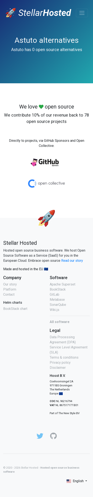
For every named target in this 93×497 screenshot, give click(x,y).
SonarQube (58, 305)
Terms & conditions (64, 357)
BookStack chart (15, 309)
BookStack (58, 289)
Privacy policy (60, 363)
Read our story (72, 261)
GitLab (54, 294)
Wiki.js (54, 310)
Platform (9, 289)
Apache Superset (62, 284)
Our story (10, 284)
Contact (9, 294)
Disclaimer (58, 368)
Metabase (57, 300)
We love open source (46, 107)
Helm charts (12, 303)
